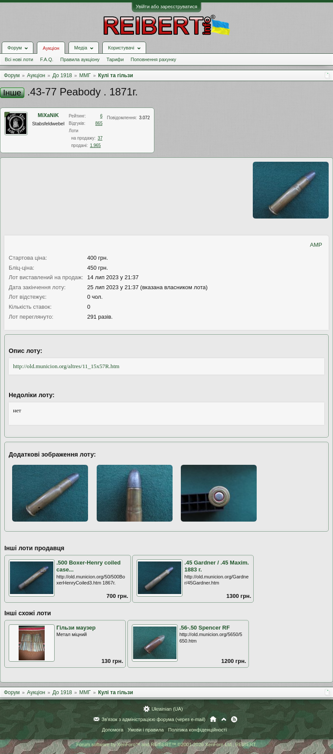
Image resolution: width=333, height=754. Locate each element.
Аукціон (50, 48)
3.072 (144, 117)
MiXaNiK (48, 115)
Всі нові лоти (19, 59)
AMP (316, 245)
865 (99, 123)
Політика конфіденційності (197, 729)
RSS (234, 719)
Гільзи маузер (76, 627)
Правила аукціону (79, 59)
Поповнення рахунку (153, 59)
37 (100, 138)
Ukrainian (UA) (167, 709)
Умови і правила (145, 729)
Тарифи (115, 59)
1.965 (95, 145)
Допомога (112, 729)
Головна (213, 719)
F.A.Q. (46, 59)
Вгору (224, 719)
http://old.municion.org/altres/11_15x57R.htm (66, 366)
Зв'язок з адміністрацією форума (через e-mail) (153, 719)
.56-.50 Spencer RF (205, 627)
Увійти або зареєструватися (166, 6)
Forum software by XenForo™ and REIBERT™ (166, 744)
